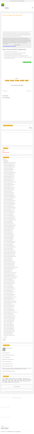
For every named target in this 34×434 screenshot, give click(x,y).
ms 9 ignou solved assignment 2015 (9, 169)
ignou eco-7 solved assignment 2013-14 (9, 211)
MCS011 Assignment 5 (9, 348)
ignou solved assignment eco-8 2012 (9, 188)
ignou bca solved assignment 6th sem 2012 (10, 225)
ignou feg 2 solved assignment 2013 (9, 321)
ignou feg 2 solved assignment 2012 (9, 306)
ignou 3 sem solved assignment (8, 286)
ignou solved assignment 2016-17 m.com (9, 316)
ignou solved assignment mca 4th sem (9, 282)
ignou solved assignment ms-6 (8, 230)
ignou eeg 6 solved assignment (8, 221)
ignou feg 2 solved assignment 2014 (9, 314)
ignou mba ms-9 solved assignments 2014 (10, 172)
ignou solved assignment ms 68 (8, 229)
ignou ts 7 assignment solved (8, 191)
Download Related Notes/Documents (9, 46)
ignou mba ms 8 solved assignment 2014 (9, 200)
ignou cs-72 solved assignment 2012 (9, 215)
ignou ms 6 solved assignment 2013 (9, 234)
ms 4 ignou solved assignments (8, 279)
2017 (3, 159)
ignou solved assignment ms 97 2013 (9, 187)
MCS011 (28, 378)
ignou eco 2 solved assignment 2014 (9, 328)
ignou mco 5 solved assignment (8, 249)
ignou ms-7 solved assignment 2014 (9, 218)
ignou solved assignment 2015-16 (8, 332)
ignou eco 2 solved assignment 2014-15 (9, 310)
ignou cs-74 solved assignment (8, 210)
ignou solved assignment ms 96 (8, 185)
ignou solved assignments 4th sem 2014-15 (10, 278)
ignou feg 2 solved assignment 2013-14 (9, 305)
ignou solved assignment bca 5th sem (9, 263)
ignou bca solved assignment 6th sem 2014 (10, 219)
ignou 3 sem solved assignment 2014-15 (9, 294)
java (16, 378)
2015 (3, 340)
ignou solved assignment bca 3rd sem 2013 (10, 297)
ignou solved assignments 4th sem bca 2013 (10, 272)
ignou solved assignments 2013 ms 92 (9, 184)
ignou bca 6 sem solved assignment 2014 (10, 207)
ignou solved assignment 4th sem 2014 (9, 275)
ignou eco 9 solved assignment (8, 168)
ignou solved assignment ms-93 (8, 183)
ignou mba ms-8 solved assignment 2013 (10, 196)
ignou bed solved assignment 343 (8, 298)
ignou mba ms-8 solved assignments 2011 (10, 181)
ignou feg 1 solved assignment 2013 (9, 329)
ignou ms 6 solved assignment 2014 (9, 223)
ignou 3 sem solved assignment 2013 (9, 291)
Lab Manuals (19, 378)
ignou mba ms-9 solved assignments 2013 (10, 162)
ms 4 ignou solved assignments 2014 (9, 268)
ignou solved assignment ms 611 (8, 248)
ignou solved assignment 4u (8, 271)
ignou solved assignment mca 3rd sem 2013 (10, 302)
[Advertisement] (17, 22)
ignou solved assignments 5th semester (9, 261)
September (5, 160)
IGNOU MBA (9, 431)
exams (13, 378)
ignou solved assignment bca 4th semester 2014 (11, 267)
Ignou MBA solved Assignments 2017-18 (8, 359)
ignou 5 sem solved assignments (8, 237)
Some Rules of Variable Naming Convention (8, 371)
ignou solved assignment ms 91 (8, 180)
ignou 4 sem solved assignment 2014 (9, 264)
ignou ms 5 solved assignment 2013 (9, 245)
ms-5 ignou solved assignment (8, 240)
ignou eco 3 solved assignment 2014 (9, 287)
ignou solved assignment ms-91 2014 (9, 176)
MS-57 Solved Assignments (6, 357)
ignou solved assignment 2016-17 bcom (9, 317)
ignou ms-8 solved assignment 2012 (9, 202)
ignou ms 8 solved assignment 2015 (9, 195)
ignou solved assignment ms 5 (8, 259)
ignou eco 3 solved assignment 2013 (9, 295)
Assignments (6, 378)
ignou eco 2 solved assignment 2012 (9, 309)
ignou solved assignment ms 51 (8, 260)
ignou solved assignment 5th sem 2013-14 (10, 252)
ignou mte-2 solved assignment (8, 313)
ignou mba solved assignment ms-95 (9, 165)
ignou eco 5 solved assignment (8, 244)
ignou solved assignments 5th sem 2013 (9, 253)
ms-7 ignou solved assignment (8, 214)
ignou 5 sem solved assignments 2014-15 (9, 241)
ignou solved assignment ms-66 (8, 222)
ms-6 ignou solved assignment (8, 233)
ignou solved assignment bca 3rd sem (9, 299)
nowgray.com (18, 431)
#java (3, 378)
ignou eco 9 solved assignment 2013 (9, 173)
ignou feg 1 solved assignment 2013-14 (9, 335)
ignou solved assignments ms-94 (8, 177)
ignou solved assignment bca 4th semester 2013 (11, 276)
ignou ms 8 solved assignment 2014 (9, 192)
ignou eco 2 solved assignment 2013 (9, 320)
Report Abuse (4, 428)
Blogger (19, 386)
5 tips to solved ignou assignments (9, 238)
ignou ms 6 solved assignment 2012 (9, 226)
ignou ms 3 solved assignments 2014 (9, 283)
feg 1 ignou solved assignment (8, 333)
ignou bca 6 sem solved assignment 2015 (9, 203)
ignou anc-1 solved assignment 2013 (9, 324)
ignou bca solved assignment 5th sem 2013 (10, 256)
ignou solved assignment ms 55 (8, 257)
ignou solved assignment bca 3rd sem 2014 (10, 301)
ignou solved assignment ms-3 (8, 290)
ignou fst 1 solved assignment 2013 (9, 325)
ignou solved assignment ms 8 (8, 199)
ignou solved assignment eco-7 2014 (9, 206)
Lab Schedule (24, 378)
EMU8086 (11, 378)
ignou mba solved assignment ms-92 (9, 164)
